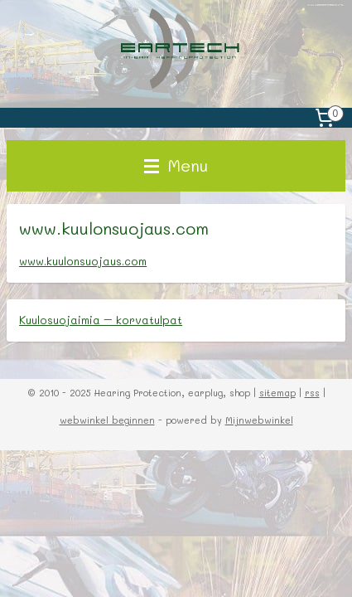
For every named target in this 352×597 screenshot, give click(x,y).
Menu (176, 165)
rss (312, 392)
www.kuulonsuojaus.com (83, 262)
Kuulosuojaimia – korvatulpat (100, 320)
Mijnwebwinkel (259, 420)
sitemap (277, 392)
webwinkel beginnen (107, 420)
